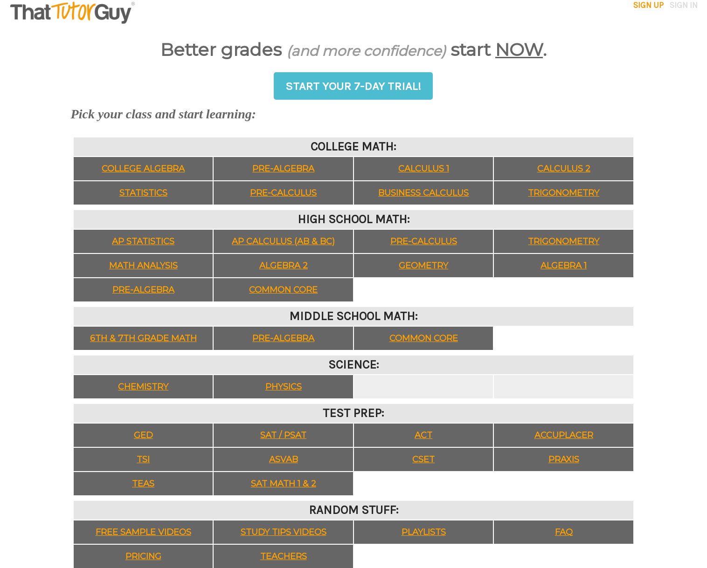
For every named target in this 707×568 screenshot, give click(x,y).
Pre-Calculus (283, 193)
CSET (423, 459)
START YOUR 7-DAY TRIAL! (353, 86)
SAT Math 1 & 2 (283, 484)
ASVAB (283, 459)
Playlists (424, 532)
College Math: (353, 146)
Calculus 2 (563, 169)
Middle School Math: (353, 316)
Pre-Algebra (283, 169)
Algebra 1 (564, 265)
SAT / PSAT (283, 435)
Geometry (423, 265)
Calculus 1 (423, 169)
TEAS (143, 484)
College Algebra (143, 169)
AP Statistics (143, 241)
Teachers (283, 556)
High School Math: (353, 219)
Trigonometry (563, 193)
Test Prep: (353, 413)
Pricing (143, 556)
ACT (423, 435)
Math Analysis (143, 265)
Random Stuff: (353, 510)
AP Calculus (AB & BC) (283, 241)
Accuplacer (563, 435)
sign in (681, 5)
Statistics (143, 193)
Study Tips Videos (283, 532)
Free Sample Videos (143, 532)
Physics (283, 387)
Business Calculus (423, 193)
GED (143, 435)
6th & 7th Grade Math (143, 338)
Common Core (283, 290)
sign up (649, 5)
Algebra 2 (283, 265)
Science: (353, 364)
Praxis (563, 459)
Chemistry (143, 387)
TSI (143, 459)
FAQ (564, 532)
